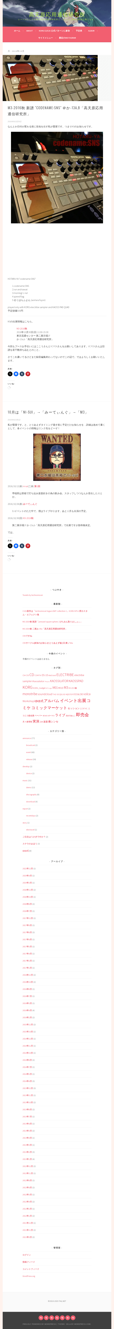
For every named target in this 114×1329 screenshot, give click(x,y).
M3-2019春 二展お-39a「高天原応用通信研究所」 (45, 628)
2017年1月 (27, 967)
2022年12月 (28, 868)
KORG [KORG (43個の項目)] (28, 687)
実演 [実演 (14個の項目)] (36, 721)
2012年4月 (27, 1201)
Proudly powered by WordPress (39, 1324)
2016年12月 (28, 975)
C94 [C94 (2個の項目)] (24, 675)
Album (91, 30)
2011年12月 (28, 1223)
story (25, 822)
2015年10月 (28, 1031)
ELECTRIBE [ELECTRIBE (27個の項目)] (65, 674)
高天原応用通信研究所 (57, 14)
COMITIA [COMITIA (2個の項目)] (37, 675)
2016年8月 (27, 989)
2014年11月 (28, 1045)
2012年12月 (28, 1166)
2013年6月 (27, 1123)
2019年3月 (27, 882)
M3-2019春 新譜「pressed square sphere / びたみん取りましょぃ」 (52, 621)
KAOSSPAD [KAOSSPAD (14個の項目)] (76, 681)
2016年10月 (28, 982)
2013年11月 (28, 1095)
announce (27, 738)
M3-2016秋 (22, 328)
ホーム (17, 30)
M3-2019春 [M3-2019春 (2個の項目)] (73, 688)
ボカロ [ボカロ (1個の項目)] (45, 716)
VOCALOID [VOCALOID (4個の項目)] (78, 694)
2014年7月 (27, 1067)
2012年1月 (27, 1216)
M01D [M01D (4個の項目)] (60, 687)
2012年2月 (27, 1208)
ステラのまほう (30, 843)
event (28, 752)
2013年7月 (27, 1116)
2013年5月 (27, 1130)
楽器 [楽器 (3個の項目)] (45, 721)
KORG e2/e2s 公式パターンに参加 (54, 30)
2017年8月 (27, 932)
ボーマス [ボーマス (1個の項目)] (51, 716)
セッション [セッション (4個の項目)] (74, 708)
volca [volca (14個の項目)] (87, 694)
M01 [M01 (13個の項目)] (55, 688)
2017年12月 (28, 918)
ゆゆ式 (26, 850)
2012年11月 (28, 1173)
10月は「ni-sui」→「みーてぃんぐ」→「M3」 (48, 412)
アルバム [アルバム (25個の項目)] (51, 700)
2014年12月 (28, 1038)
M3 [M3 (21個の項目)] (66, 687)
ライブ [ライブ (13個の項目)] (60, 715)
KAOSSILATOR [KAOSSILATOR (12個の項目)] (59, 681)
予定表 (79, 30)
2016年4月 (27, 1010)
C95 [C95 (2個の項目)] (27, 675)
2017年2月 (27, 960)
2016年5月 (27, 1003)
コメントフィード (31, 1269)
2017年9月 (27, 925)
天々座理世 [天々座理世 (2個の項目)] (27, 721)
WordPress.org (29, 1276)
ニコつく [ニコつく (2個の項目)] (84, 708)
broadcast (30, 745)
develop (26, 766)
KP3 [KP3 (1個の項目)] (47, 688)
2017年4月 (27, 953)
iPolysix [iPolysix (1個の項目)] (47, 682)
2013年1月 (27, 1159)
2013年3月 (27, 1145)
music (25, 780)
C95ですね (27, 636)
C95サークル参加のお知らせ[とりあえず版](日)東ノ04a (48, 643)
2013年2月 (27, 1152)
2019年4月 (27, 875)
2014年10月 (28, 1053)
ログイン (27, 1255)
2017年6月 (27, 939)
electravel (30, 829)
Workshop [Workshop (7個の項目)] (28, 701)
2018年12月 (28, 889)
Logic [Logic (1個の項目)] (50, 688)
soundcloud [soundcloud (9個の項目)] (45, 694)
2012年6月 (27, 1187)
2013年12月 (28, 1088)
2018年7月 (27, 911)
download (30, 801)
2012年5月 (27, 1194)
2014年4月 (27, 1081)
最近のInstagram (67, 37)
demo (28, 787)
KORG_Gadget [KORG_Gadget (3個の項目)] (39, 688)
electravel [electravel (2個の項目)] (52, 675)
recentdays (30, 815)
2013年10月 (28, 1102)
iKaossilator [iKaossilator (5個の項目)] (38, 681)
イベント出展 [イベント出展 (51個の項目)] (73, 700)
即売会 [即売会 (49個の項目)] (82, 714)
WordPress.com (82, 1324)
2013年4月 (27, 1138)
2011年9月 (27, 1237)
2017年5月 (27, 946)
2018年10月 (28, 897)
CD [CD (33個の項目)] (31, 674)
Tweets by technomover (33, 595)
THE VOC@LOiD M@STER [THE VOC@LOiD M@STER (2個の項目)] (63, 694)
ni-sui (25, 486)
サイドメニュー (45, 37)
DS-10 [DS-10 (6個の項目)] (45, 675)
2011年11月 (28, 1230)
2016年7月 (27, 996)
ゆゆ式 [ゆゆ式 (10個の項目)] (39, 701)
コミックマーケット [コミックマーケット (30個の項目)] (49, 707)
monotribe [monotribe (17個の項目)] (30, 694)
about (29, 30)
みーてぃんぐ (30, 503)
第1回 (37, 486)
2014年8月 (27, 1060)
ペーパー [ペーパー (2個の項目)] (38, 715)
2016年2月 (27, 1017)
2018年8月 (27, 904)
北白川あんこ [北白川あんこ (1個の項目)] (71, 716)
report (25, 808)
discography (31, 794)
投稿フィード (29, 1262)
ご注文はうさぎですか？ (34, 836)
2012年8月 (27, 1180)
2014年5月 (27, 1074)
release (29, 759)
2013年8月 (27, 1109)
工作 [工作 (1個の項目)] (41, 722)
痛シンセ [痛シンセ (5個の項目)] (53, 721)
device (29, 773)
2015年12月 (28, 1024)
